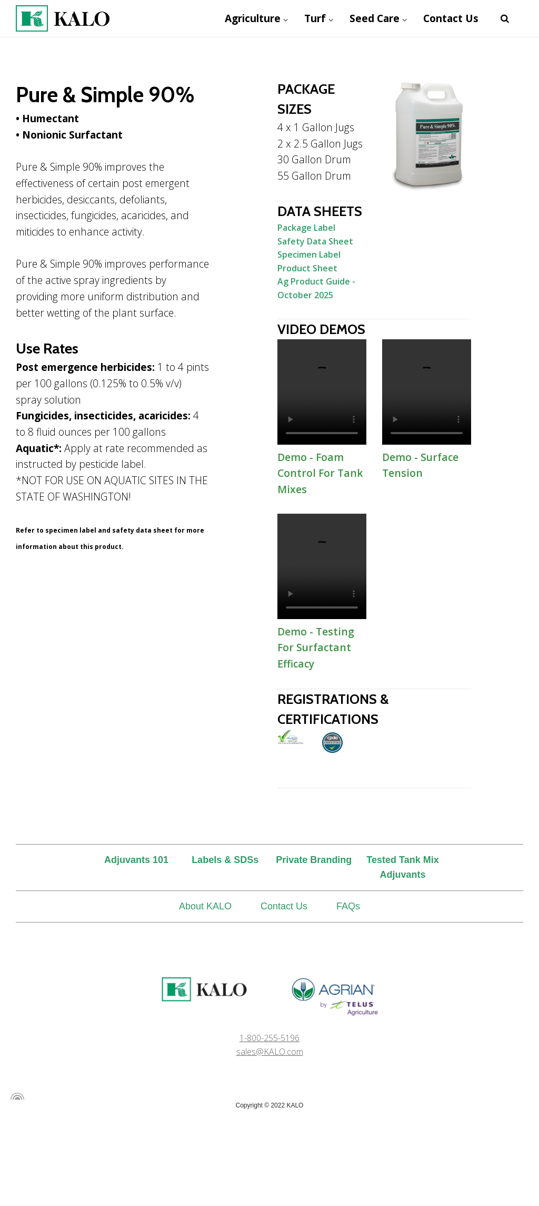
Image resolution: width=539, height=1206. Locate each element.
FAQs (348, 906)
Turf (319, 18)
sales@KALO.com (269, 1051)
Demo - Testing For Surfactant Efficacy (321, 566)
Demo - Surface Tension (426, 392)
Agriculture (256, 18)
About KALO (205, 906)
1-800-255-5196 (269, 1038)
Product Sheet (307, 268)
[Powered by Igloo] (16, 1096)
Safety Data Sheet (315, 241)
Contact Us (450, 18)
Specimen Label (309, 254)
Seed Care (378, 18)
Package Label (306, 227)
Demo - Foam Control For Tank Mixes (321, 392)
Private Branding (314, 860)
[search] (504, 18)
